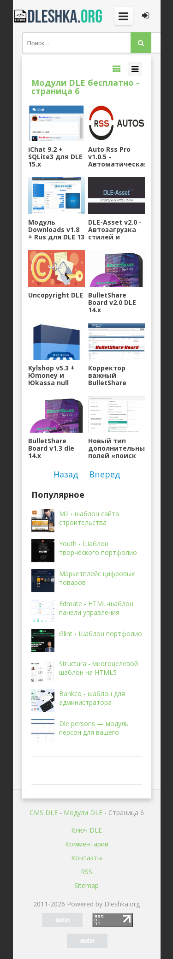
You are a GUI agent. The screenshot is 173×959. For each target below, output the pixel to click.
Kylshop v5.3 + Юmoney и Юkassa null (51, 375)
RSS (86, 871)
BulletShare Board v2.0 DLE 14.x (112, 303)
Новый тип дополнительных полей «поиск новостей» (116, 448)
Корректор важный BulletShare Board (107, 375)
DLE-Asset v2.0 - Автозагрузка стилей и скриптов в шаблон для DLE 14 (116, 230)
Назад (66, 474)
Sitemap (86, 885)
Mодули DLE (83, 812)
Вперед (104, 474)
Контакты (86, 857)
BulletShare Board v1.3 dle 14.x (51, 448)
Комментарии (86, 844)
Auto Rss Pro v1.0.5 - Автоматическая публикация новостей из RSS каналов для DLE (116, 157)
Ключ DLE (86, 830)
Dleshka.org (59, 16)
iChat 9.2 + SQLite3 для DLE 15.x (55, 157)
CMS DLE (44, 812)
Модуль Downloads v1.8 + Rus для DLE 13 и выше (56, 230)
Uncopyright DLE (55, 295)
